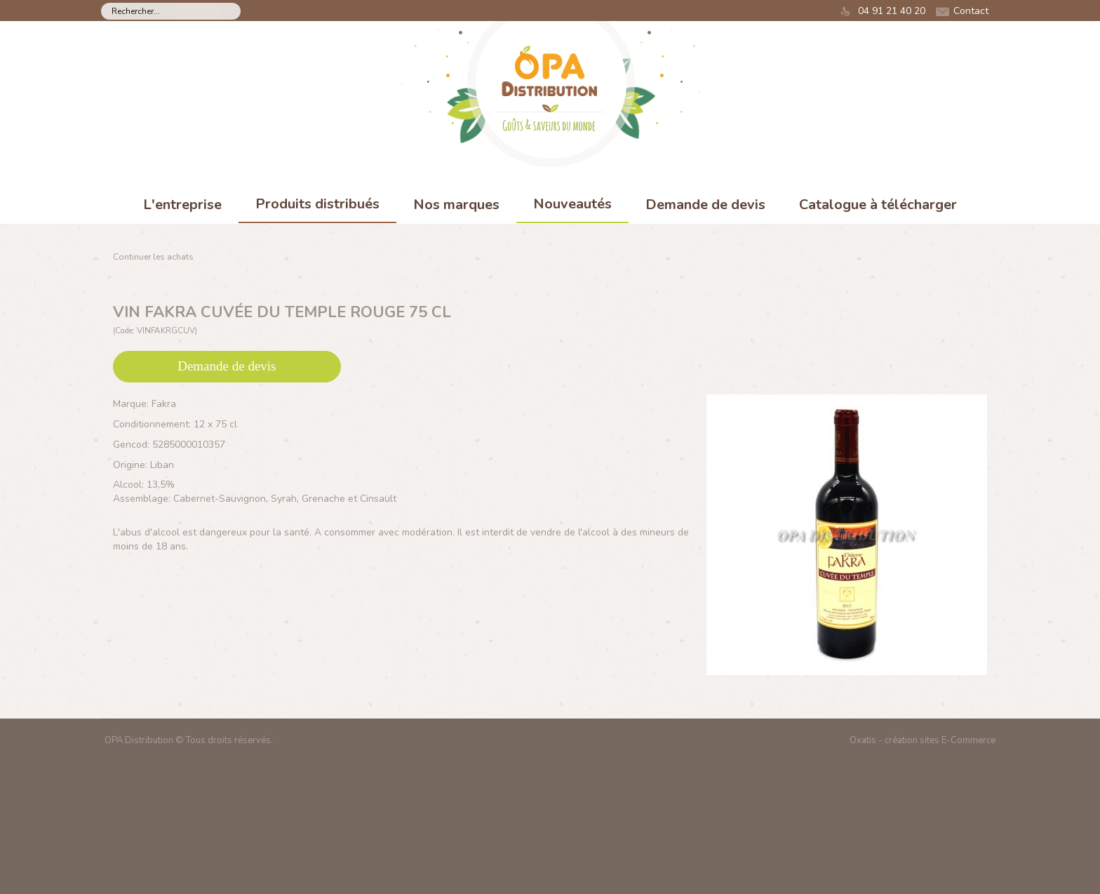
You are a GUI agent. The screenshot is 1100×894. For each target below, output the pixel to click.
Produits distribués (317, 203)
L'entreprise (182, 204)
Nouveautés (572, 203)
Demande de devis (705, 204)
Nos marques (456, 204)
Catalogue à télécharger (878, 204)
